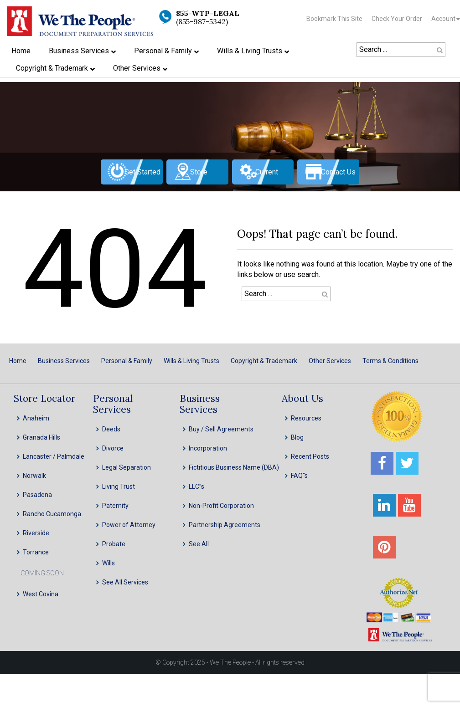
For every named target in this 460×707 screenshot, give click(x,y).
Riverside (36, 533)
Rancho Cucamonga (52, 513)
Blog (297, 437)
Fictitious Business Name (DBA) (234, 467)
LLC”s (196, 486)
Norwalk (34, 475)
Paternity (115, 505)
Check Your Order (397, 18)
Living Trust (118, 486)
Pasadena (37, 494)
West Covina (40, 594)
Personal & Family (126, 360)
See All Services (125, 582)
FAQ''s (299, 475)
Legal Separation (126, 467)
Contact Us (338, 172)
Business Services (64, 360)
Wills (108, 563)
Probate (113, 544)
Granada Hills (41, 437)
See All (199, 544)
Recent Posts (310, 456)
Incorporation (208, 448)
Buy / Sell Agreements (221, 429)
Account (443, 18)
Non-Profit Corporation (221, 505)
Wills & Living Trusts (191, 360)
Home (17, 360)
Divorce (113, 448)
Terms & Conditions (390, 360)
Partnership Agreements (224, 524)
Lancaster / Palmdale (53, 456)
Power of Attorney (128, 524)
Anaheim (36, 418)
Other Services (330, 360)
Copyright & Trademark (264, 360)
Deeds (111, 429)
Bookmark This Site (334, 18)
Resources (306, 418)
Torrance (36, 552)
